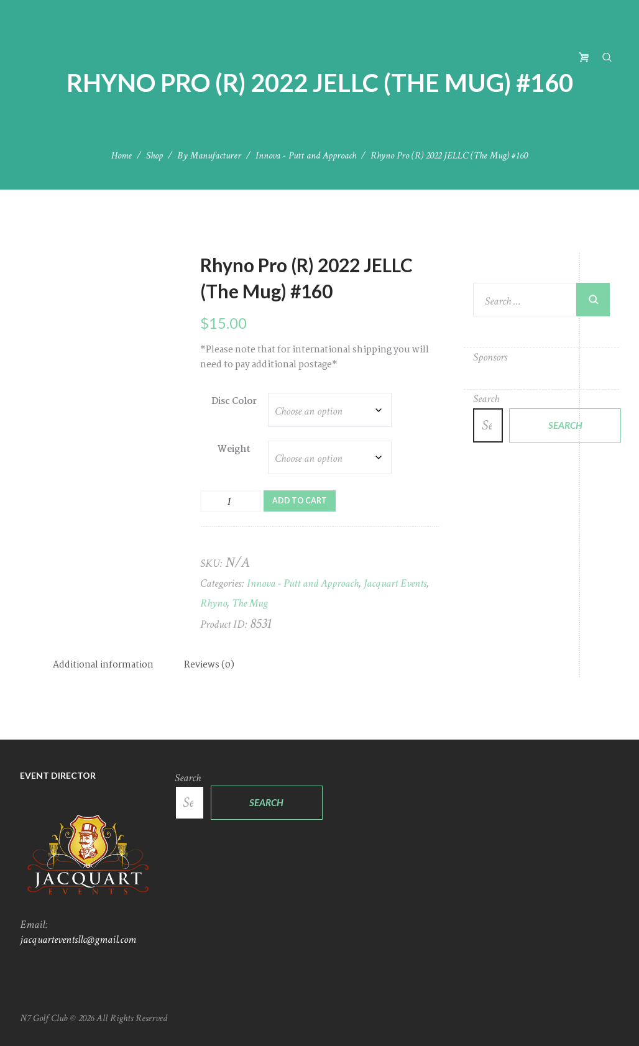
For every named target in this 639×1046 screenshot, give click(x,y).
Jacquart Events (395, 583)
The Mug (250, 603)
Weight (234, 449)
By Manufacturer (209, 155)
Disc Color (234, 401)
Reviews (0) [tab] (209, 665)
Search (486, 399)
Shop (154, 155)
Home (121, 155)
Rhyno (213, 603)
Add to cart (299, 500)
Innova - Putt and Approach (305, 155)
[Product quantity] (230, 501)
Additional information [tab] (103, 665)
